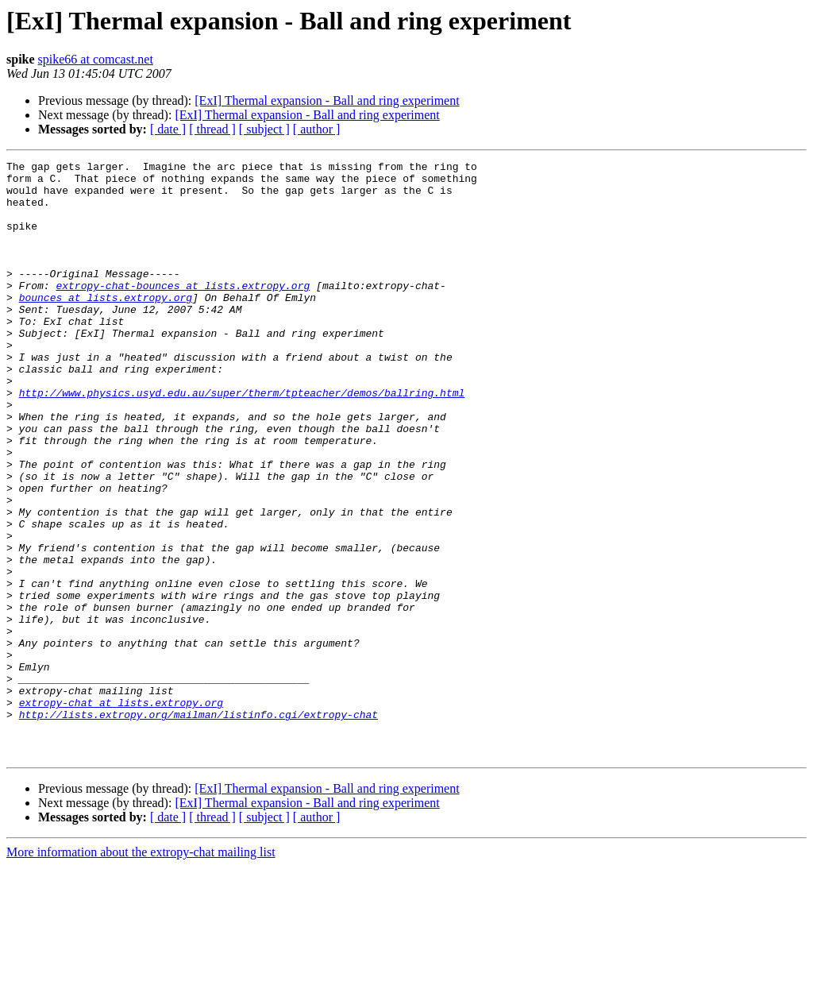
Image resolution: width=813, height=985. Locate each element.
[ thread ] (212, 129)
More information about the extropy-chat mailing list (140, 971)
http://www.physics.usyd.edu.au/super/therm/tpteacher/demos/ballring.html (242, 440)
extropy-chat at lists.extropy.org (121, 812)
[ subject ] (264, 129)
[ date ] (168, 129)
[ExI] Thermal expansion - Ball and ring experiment (327, 100)
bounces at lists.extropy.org (105, 326)
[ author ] (317, 129)
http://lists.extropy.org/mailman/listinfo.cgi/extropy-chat (198, 826)
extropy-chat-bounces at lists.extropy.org (183, 311)
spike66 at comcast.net (95, 59)
